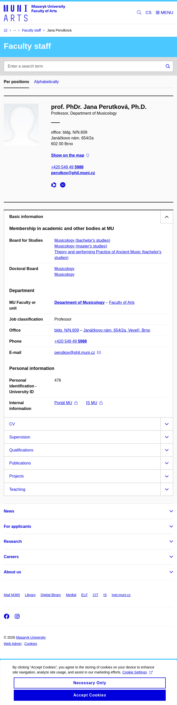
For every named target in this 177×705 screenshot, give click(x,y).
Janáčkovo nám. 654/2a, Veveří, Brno (116, 330)
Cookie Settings (137, 678)
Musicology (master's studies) (80, 246)
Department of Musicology (79, 302)
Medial (71, 595)
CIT (95, 595)
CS (149, 12)
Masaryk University (31, 637)
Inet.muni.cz (121, 595)
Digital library (51, 595)
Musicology (64, 269)
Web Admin (13, 644)
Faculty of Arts (121, 302)
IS (105, 595)
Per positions (16, 82)
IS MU (94, 403)
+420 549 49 (67, 167)
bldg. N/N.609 (66, 330)
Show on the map (70, 155)
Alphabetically (46, 82)
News (9, 511)
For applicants (17, 526)
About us (12, 572)
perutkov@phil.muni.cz (73, 173)
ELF (84, 595)
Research (13, 541)
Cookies (30, 644)
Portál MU (65, 403)
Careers (11, 557)
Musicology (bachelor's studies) (82, 240)
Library (30, 595)
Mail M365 (12, 595)
